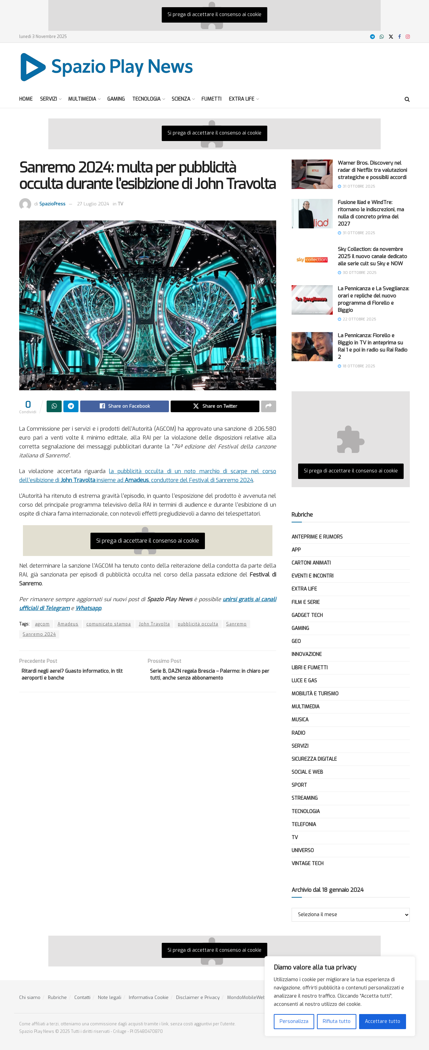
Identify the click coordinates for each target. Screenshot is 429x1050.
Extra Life (241, 99)
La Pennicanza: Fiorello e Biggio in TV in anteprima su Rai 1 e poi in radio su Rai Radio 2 (372, 346)
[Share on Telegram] (70, 407)
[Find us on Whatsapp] (382, 37)
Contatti (82, 997)
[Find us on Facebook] (399, 37)
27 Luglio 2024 (93, 204)
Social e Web (307, 772)
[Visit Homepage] (107, 67)
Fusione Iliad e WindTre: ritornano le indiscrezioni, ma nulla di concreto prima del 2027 (371, 213)
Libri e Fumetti (310, 668)
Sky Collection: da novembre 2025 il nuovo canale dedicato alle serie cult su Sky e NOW (372, 256)
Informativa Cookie (149, 997)
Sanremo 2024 (39, 635)
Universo (303, 850)
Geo (296, 641)
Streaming (305, 798)
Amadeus (68, 625)
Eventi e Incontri (312, 576)
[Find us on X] (391, 37)
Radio (298, 733)
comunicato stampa (108, 625)
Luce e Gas (304, 681)
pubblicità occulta (198, 625)
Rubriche (57, 997)
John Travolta (154, 625)
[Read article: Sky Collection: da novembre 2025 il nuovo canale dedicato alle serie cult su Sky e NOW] (312, 260)
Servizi (48, 99)
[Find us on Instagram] (408, 37)
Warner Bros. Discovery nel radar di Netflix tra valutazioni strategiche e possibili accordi (372, 170)
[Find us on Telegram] (372, 37)
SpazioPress (52, 204)
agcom (42, 625)
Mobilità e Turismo (315, 694)
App (296, 550)
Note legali (109, 997)
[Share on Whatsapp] (54, 407)
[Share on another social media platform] (268, 407)
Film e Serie (306, 602)
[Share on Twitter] (215, 407)
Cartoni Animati (311, 563)
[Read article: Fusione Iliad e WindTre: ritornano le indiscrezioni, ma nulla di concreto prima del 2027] (312, 213)
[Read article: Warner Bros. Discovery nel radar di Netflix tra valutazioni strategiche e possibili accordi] (312, 174)
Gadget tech (307, 615)
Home (26, 99)
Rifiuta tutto (337, 1021)
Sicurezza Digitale (314, 759)
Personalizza (294, 1021)
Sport (299, 785)
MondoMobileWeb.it (248, 997)
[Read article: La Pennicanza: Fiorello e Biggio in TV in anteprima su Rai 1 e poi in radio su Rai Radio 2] (312, 347)
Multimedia (82, 99)
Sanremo (236, 625)
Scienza (181, 99)
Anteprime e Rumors (317, 537)
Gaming (116, 99)
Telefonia (304, 824)
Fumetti (211, 99)
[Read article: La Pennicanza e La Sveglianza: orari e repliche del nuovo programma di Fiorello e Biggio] (312, 300)
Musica (300, 720)
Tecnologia (146, 99)
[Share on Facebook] (124, 407)
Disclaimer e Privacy (198, 997)
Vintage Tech (307, 863)
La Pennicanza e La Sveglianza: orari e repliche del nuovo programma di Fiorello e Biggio (373, 299)
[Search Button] (407, 99)
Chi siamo (29, 997)
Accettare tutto (382, 1021)
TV (120, 204)
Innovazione (307, 654)
